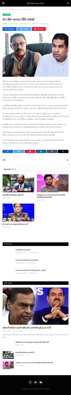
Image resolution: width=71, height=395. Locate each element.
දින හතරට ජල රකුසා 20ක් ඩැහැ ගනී (15, 224)
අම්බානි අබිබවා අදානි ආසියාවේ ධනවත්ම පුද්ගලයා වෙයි (27, 327)
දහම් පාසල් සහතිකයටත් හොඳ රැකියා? (27, 260)
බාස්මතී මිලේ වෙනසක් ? (23, 250)
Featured (6, 14)
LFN (5, 23)
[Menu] (3, 3)
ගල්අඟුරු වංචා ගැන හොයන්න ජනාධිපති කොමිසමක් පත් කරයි (51, 196)
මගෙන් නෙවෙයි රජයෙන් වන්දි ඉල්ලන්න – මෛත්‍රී (30, 270)
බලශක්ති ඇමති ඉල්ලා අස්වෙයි (13, 195)
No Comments (25, 23)
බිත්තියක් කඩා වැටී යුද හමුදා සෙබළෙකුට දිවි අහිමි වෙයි (32, 342)
